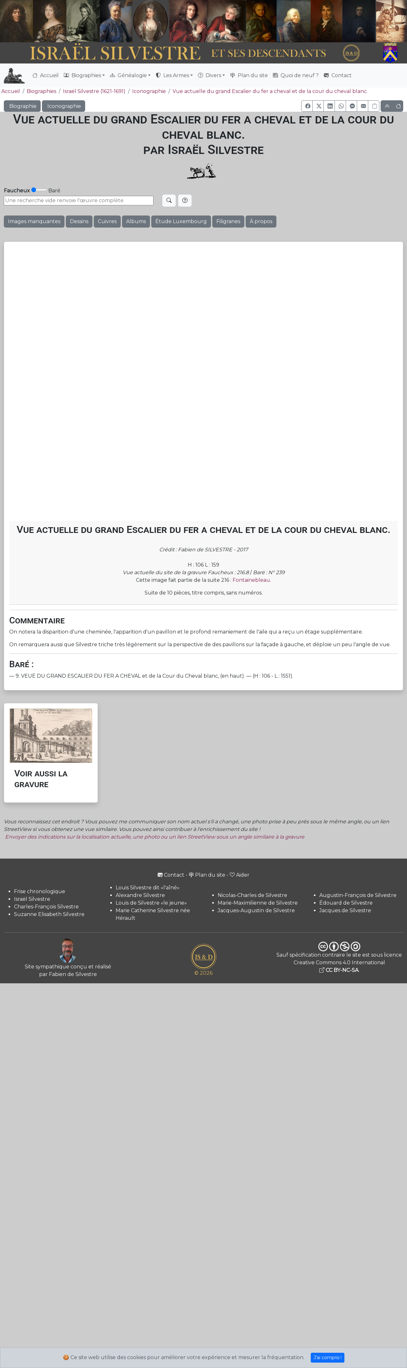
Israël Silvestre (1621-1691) (94, 91)
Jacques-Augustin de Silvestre (256, 910)
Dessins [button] (79, 221)
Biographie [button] (22, 106)
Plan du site (249, 75)
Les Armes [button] (172, 75)
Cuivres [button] (107, 221)
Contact (338, 75)
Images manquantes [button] (34, 221)
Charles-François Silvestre (46, 907)
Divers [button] (209, 75)
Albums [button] (136, 221)
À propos (261, 221)
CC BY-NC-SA (338, 970)
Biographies (41, 91)
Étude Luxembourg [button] (181, 221)
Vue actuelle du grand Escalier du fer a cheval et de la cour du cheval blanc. (270, 91)
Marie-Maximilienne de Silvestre (258, 903)
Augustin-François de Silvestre (358, 895)
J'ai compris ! (328, 1357)
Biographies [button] (82, 75)
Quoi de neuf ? (296, 75)
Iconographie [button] (63, 106)
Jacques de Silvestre (345, 910)
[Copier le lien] (373, 106)
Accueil (45, 75)
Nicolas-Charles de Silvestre (252, 895)
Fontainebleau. (252, 580)
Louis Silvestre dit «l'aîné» (148, 888)
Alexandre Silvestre (140, 895)
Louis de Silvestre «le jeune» (151, 903)
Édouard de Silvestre (346, 903)
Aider (239, 875)
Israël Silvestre (32, 899)
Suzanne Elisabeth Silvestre (49, 914)
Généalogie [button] (128, 75)
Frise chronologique (39, 891)
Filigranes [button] (228, 221)
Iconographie (149, 91)
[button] (307, 106)
